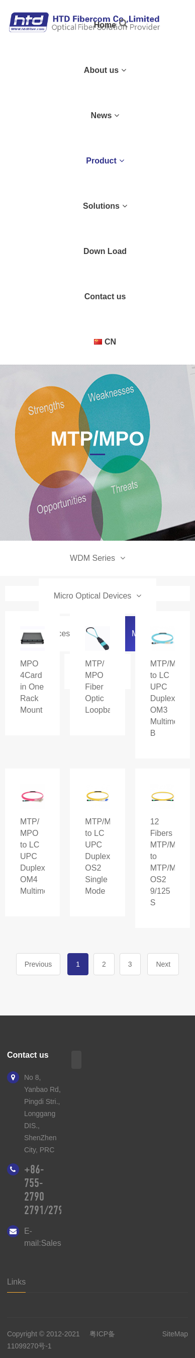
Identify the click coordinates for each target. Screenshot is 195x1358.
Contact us (105, 296)
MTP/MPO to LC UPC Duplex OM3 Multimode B (169, 698)
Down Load (105, 251)
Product (105, 160)
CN (105, 341)
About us (105, 70)
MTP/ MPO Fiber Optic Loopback (102, 686)
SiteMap (175, 1334)
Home (105, 25)
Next (163, 964)
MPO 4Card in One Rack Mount (32, 686)
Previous (38, 964)
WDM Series (97, 558)
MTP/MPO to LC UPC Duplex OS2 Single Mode (104, 856)
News (105, 115)
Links (16, 1282)
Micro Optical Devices (98, 595)
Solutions (105, 206)
